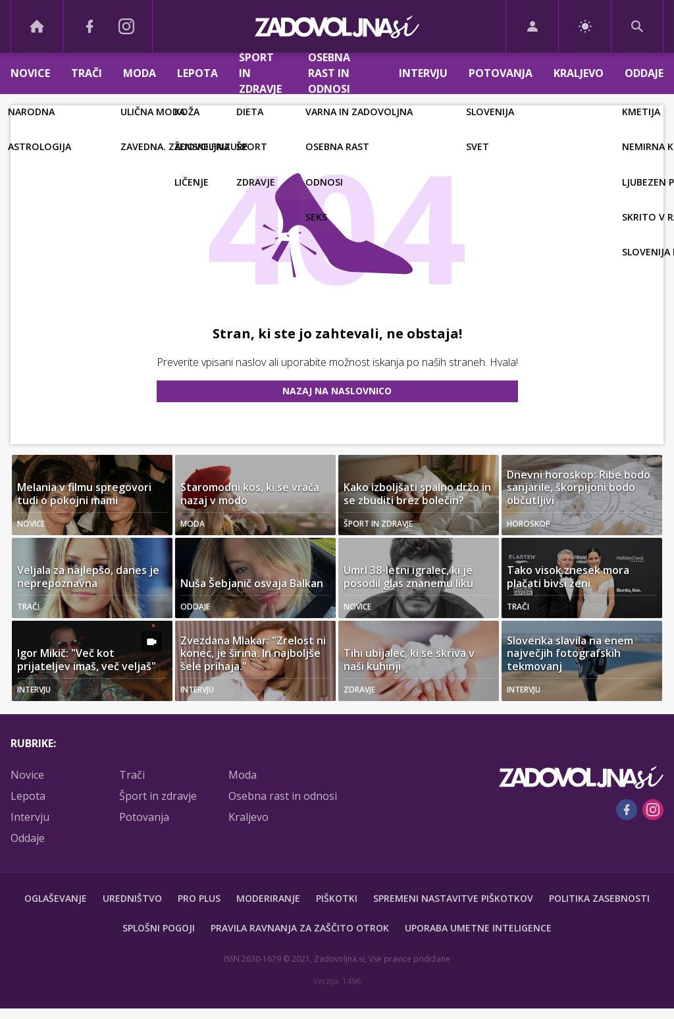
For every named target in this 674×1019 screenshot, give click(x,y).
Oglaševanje (55, 898)
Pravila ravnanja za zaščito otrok (300, 928)
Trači (86, 73)
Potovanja (500, 73)
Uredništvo (132, 898)
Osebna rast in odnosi (329, 73)
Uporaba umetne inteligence (478, 928)
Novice (30, 73)
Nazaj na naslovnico (337, 390)
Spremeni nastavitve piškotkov (453, 898)
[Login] (532, 26)
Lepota (197, 73)
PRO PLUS (199, 898)
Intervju (423, 73)
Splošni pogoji (158, 928)
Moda (139, 73)
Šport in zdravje (260, 73)
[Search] (637, 26)
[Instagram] (126, 26)
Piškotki (336, 898)
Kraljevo (579, 73)
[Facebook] (89, 26)
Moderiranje (268, 898)
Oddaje (644, 73)
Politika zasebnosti (599, 898)
